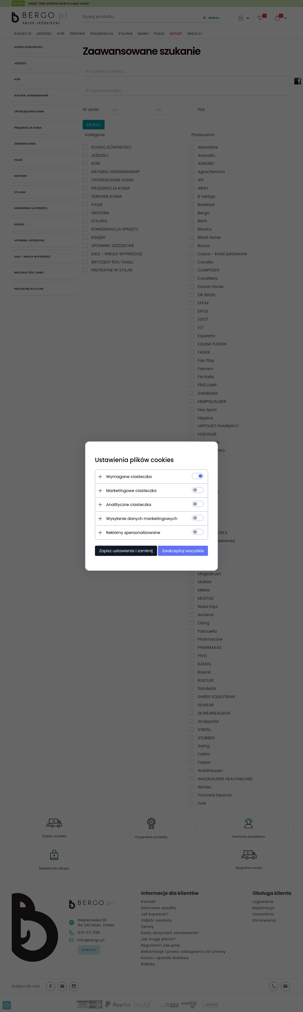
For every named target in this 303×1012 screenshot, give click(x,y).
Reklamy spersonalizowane (132, 532)
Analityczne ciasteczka (128, 504)
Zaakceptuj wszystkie (184, 551)
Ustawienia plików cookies (133, 460)
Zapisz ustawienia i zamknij (125, 551)
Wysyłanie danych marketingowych (140, 518)
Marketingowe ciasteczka (130, 491)
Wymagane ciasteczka (128, 477)
